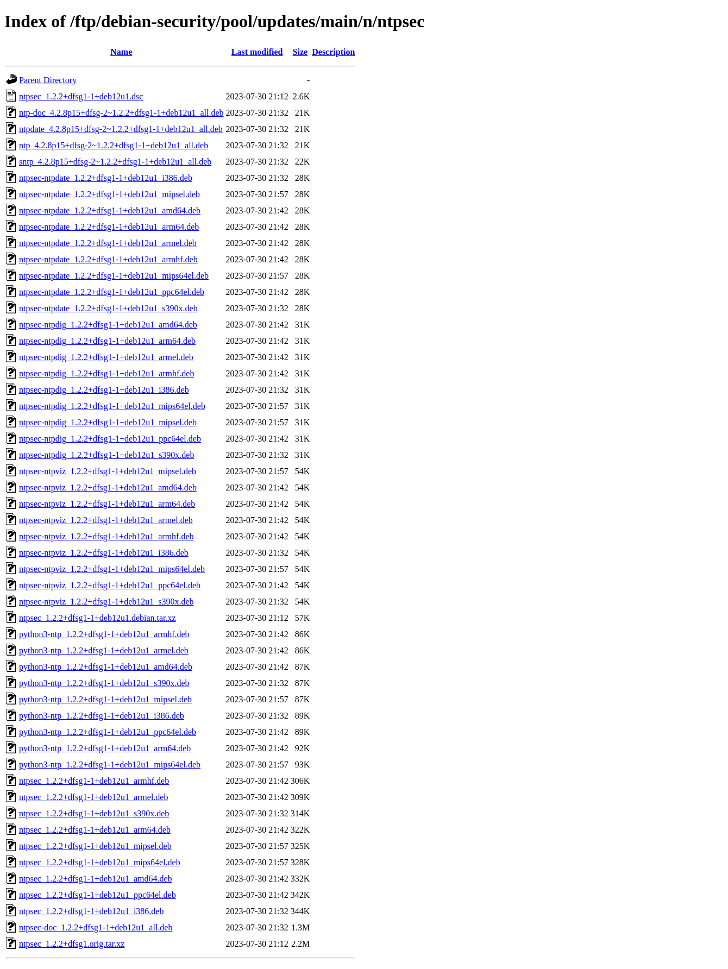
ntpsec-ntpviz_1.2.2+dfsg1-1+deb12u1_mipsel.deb (107, 471)
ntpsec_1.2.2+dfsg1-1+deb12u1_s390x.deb (94, 813)
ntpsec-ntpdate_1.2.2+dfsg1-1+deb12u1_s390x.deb (108, 308)
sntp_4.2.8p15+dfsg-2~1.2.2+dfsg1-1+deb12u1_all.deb (115, 161)
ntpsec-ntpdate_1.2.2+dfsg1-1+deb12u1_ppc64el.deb (111, 292)
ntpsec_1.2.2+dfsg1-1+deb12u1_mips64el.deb (99, 862)
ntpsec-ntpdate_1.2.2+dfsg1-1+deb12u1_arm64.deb (109, 226)
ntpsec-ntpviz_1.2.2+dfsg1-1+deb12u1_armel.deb (106, 520)
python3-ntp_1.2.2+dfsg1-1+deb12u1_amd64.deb (105, 666)
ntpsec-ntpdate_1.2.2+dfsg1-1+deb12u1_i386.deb (105, 178)
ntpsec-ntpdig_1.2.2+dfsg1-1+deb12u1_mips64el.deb (112, 406)
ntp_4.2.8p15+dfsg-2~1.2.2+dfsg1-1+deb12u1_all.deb (113, 145)
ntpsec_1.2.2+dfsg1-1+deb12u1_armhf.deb (94, 780)
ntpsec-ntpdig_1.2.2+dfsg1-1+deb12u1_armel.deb (106, 357)
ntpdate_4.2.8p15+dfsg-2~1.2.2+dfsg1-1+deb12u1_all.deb (121, 129)
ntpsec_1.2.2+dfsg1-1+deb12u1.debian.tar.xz (97, 617)
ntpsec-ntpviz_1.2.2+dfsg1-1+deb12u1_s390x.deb (106, 601)
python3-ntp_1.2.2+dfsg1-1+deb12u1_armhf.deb (104, 634)
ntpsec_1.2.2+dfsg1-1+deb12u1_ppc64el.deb (97, 894)
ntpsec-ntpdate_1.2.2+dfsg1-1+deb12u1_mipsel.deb (109, 194)
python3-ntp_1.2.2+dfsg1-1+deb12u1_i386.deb (101, 715)
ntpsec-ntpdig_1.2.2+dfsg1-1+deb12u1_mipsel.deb (108, 422)
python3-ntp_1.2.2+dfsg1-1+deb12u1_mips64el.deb (109, 764)
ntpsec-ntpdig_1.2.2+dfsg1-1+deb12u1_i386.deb (104, 389)
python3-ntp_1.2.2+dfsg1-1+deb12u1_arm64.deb (105, 748)
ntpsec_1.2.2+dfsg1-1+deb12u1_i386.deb (91, 911)
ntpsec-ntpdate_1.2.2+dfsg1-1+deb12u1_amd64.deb (109, 210)
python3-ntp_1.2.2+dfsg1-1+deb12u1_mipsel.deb (105, 699)
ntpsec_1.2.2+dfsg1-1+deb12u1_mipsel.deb (95, 846)
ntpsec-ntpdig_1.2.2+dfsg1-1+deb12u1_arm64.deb (107, 340)
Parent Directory (48, 80)
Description (333, 51)
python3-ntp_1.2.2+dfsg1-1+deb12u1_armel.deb (104, 650)
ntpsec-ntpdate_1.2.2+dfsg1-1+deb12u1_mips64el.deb (114, 275)
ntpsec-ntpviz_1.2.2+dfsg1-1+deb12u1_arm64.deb (107, 503)
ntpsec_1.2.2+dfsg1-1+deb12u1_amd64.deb (95, 878)
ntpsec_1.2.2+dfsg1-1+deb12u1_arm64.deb (95, 829)
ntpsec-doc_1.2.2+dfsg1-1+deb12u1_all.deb (95, 927)
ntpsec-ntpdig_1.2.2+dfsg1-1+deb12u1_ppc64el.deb (110, 438)
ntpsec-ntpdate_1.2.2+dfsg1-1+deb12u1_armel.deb (108, 243)
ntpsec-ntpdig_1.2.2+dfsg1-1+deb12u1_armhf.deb (106, 373)
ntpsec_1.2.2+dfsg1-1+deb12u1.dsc (81, 96)
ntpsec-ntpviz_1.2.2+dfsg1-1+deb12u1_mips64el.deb (112, 569)
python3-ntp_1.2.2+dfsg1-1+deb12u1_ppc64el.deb (107, 732)
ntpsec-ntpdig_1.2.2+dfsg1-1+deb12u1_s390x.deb (106, 455)
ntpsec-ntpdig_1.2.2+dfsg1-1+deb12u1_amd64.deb (108, 324)
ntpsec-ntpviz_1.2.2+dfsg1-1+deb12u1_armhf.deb (106, 536)
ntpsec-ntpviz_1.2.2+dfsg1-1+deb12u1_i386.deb (104, 552)
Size (300, 51)
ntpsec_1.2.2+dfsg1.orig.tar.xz (71, 943)
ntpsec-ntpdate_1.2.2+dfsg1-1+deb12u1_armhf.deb (108, 259)
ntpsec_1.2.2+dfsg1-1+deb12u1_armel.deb (93, 797)
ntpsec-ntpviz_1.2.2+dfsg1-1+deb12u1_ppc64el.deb (109, 585)
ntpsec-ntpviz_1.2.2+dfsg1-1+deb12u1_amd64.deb (108, 487)
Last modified (257, 51)
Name (121, 51)
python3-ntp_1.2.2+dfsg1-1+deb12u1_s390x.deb (104, 683)
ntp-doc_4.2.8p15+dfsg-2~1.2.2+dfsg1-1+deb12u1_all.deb (121, 112)
